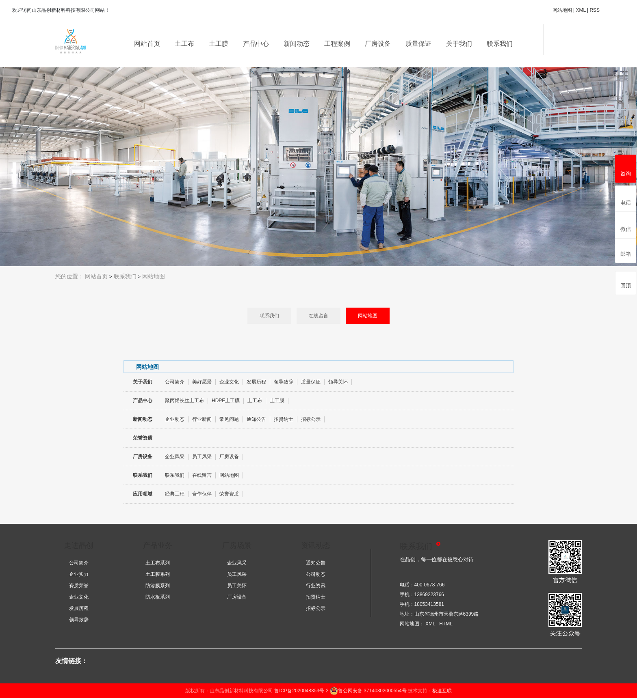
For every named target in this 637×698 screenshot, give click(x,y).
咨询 (625, 167)
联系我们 (500, 43)
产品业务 (157, 545)
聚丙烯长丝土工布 (184, 400)
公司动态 (315, 574)
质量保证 (418, 43)
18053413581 (429, 604)
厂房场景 (236, 545)
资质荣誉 (79, 585)
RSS (594, 10)
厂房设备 (378, 43)
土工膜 (218, 43)
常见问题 (229, 419)
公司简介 (174, 382)
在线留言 (318, 316)
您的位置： (69, 276)
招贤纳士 (283, 419)
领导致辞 (283, 382)
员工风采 (202, 456)
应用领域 (142, 494)
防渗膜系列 (157, 585)
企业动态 (174, 419)
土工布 (184, 43)
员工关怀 (237, 585)
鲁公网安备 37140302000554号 (368, 691)
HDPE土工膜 (226, 400)
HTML (446, 624)
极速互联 (442, 691)
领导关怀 (338, 382)
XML (580, 10)
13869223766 (429, 594)
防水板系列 (157, 597)
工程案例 (337, 43)
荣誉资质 (142, 438)
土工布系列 (157, 563)
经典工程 (174, 494)
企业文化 (229, 382)
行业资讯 (315, 585)
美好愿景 (202, 382)
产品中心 (256, 43)
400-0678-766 (429, 585)
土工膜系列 (157, 574)
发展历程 (256, 382)
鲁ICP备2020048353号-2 (301, 691)
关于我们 (459, 43)
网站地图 (562, 10)
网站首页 (147, 43)
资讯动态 (315, 545)
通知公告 (256, 419)
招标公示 (311, 419)
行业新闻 (202, 419)
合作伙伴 (202, 494)
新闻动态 (297, 43)
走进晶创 (78, 545)
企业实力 (79, 574)
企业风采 (174, 456)
